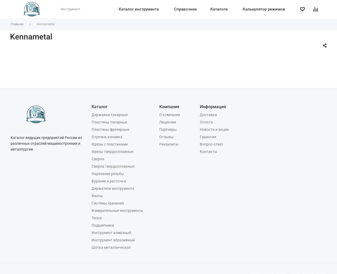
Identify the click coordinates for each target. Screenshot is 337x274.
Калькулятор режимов (264, 9)
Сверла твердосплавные (113, 166)
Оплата (206, 122)
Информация (213, 106)
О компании (169, 115)
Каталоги (219, 9)
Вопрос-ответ (211, 144)
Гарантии (208, 137)
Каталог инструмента (139, 9)
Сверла (98, 159)
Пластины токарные (109, 122)
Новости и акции (214, 129)
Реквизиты (169, 144)
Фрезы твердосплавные (112, 152)
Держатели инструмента (113, 188)
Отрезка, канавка (107, 137)
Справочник (185, 9)
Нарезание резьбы (108, 174)
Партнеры (168, 129)
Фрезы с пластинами (110, 144)
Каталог (100, 106)
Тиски (97, 218)
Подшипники (103, 225)
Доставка (208, 115)
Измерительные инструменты (117, 210)
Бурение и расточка (109, 181)
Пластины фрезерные (110, 129)
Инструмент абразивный (113, 240)
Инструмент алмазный (111, 233)
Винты (97, 196)
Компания (169, 106)
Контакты (208, 152)
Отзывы (166, 137)
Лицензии (167, 122)
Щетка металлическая (111, 247)
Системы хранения (108, 203)
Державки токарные (110, 115)
